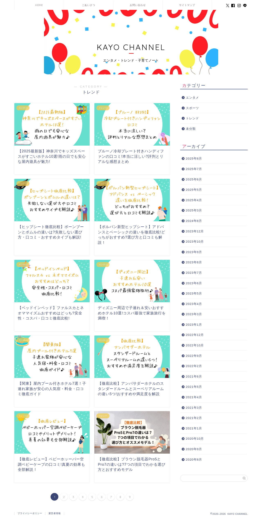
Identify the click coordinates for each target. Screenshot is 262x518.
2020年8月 (194, 459)
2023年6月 (194, 283)
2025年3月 (194, 210)
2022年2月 (194, 366)
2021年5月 (194, 386)
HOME (39, 5)
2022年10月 (195, 345)
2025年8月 (194, 158)
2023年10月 (195, 241)
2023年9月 (194, 252)
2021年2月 (194, 418)
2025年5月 (194, 189)
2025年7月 (194, 169)
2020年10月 (195, 438)
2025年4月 (194, 200)
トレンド (192, 118)
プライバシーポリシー (30, 513)
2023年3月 (194, 314)
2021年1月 (194, 428)
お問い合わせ (138, 5)
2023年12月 (195, 231)
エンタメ (192, 97)
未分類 (191, 128)
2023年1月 (194, 324)
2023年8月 (194, 262)
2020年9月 (194, 449)
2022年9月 (194, 355)
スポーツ (192, 108)
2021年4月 (194, 397)
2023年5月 (194, 293)
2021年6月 (194, 376)
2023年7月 (194, 272)
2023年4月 (194, 304)
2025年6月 (194, 179)
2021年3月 (194, 407)
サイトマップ (187, 5)
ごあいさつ (88, 5)
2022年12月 (195, 335)
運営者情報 (55, 513)
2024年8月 (194, 220)
